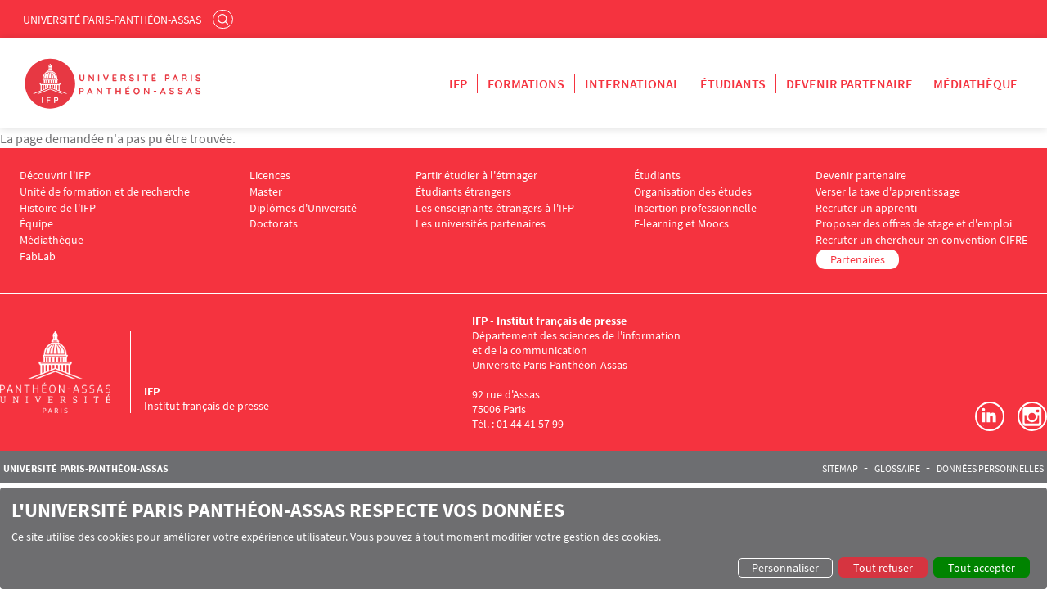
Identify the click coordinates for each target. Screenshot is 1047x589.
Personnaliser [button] (785, 567)
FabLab (38, 256)
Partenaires (857, 259)
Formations (526, 83)
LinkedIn (989, 416)
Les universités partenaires (481, 224)
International (632, 83)
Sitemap (840, 468)
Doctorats (273, 224)
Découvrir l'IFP (55, 175)
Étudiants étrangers (463, 192)
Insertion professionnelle (695, 208)
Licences (269, 175)
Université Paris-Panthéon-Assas (112, 19)
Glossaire (897, 468)
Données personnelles (990, 468)
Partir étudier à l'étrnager (476, 175)
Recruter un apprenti (866, 208)
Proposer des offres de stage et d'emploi (914, 224)
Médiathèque (975, 83)
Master (265, 192)
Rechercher (225, 18)
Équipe (36, 224)
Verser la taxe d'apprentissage (888, 192)
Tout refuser (883, 567)
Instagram (1032, 416)
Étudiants (733, 83)
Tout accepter (981, 567)
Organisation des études (693, 192)
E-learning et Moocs (681, 224)
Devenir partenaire (849, 83)
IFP (458, 83)
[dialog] (523, 538)
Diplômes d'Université (303, 208)
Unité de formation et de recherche (105, 192)
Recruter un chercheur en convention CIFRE (921, 240)
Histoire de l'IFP (58, 208)
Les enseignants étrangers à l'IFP (495, 208)
